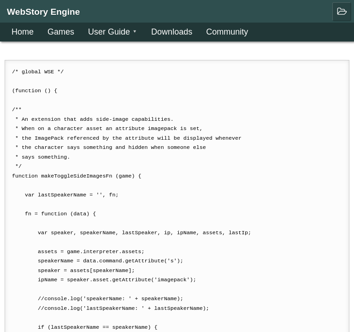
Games (60, 31)
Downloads (171, 31)
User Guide (109, 31)
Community (227, 31)
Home (23, 31)
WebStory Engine (43, 12)
